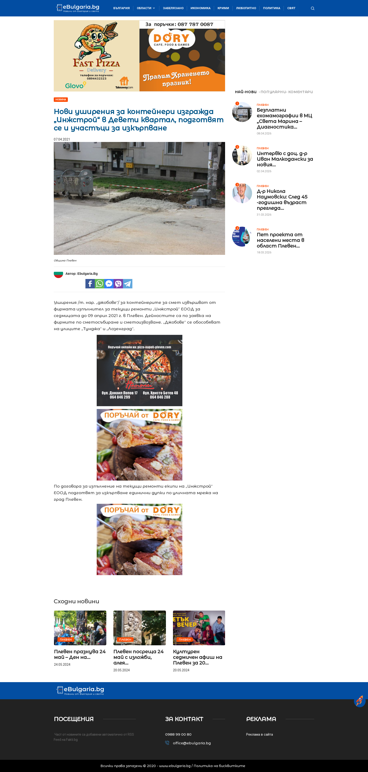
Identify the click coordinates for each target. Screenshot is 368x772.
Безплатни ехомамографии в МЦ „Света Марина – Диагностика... (284, 118)
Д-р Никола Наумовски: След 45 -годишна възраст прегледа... (282, 199)
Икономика (201, 8)
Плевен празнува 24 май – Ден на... (80, 654)
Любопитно (246, 8)
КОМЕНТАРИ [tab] (300, 92)
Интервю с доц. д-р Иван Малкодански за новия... (285, 159)
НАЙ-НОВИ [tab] (244, 92)
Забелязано (173, 8)
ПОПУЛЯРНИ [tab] (273, 92)
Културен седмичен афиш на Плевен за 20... (197, 657)
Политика (271, 8)
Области (146, 8)
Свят (291, 8)
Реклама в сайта (259, 734)
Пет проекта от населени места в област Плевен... (280, 240)
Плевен (66, 639)
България (121, 8)
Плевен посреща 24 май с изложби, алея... (138, 657)
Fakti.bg (72, 739)
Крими (223, 8)
